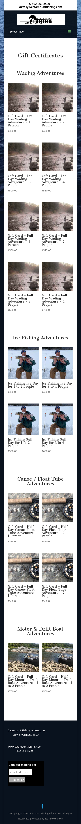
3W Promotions (54, 818)
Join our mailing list (22, 764)
